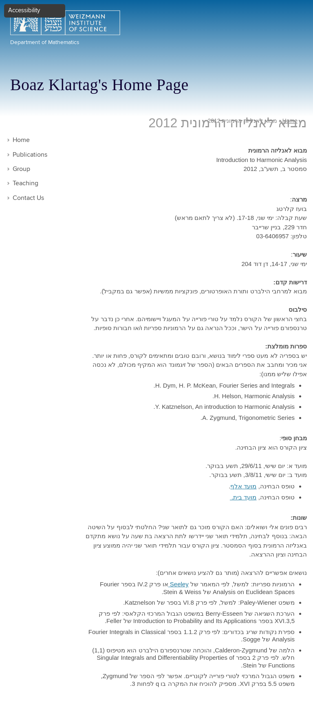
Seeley (178, 584)
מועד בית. (243, 497)
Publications (30, 155)
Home (21, 140)
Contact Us (28, 198)
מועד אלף (243, 486)
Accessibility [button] (24, 10)
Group (21, 169)
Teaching (25, 183)
